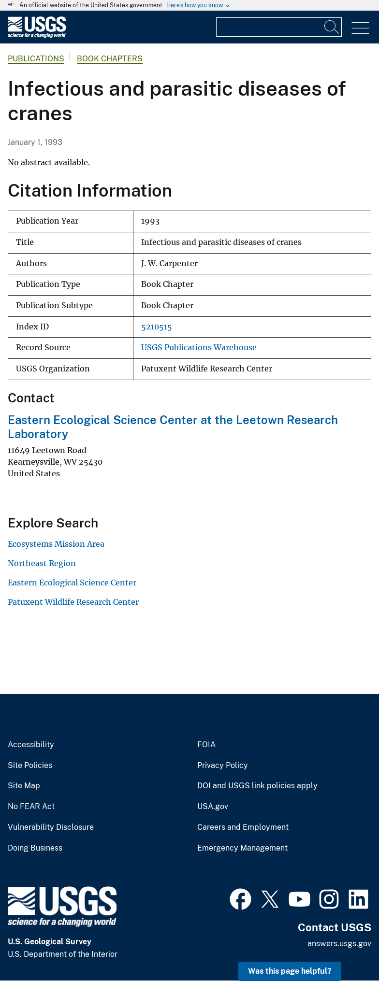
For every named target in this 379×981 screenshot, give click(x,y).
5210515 (156, 326)
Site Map (24, 786)
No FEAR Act (31, 806)
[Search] (332, 27)
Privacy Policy (222, 765)
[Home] (37, 35)
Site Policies (30, 765)
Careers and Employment (243, 827)
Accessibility (31, 744)
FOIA (206, 744)
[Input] (279, 27)
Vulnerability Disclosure (51, 827)
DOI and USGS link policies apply (257, 786)
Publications (36, 58)
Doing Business (35, 848)
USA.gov (212, 806)
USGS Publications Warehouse (199, 347)
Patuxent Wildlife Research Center (73, 602)
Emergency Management (242, 848)
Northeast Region (42, 563)
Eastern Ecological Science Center (72, 582)
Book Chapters (110, 58)
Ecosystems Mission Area (56, 544)
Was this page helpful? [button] (290, 971)
